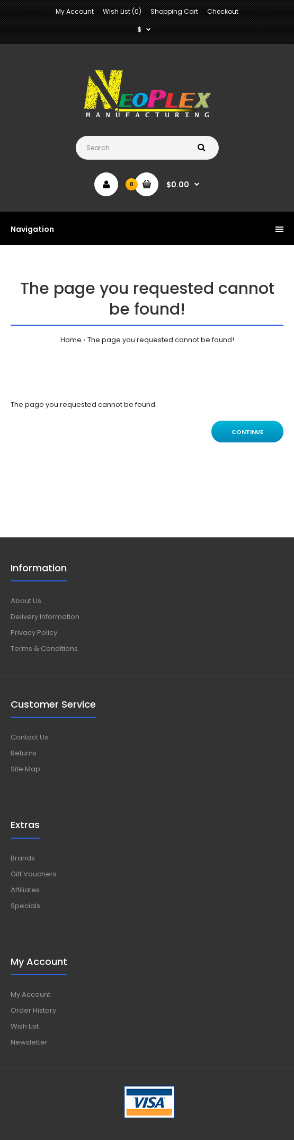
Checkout (222, 11)
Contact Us (29, 737)
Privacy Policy (34, 633)
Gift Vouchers (34, 874)
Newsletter (29, 1042)
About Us (26, 601)
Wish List (25, 1026)
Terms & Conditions (44, 648)
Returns (24, 753)
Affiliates (25, 890)
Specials (25, 906)
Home (71, 340)
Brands (23, 858)
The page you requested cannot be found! (160, 340)
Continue (247, 432)
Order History (33, 1010)
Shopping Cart (174, 11)
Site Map (25, 769)
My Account (75, 11)
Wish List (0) (122, 11)
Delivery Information (45, 617)
